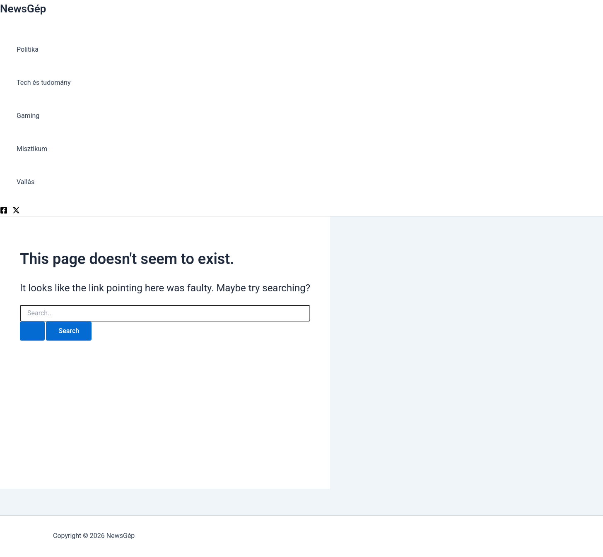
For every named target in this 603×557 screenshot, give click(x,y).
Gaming (28, 116)
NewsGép (23, 8)
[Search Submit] (32, 331)
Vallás (25, 182)
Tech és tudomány (43, 82)
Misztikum (32, 149)
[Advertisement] (165, 407)
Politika (28, 49)
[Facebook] (3, 212)
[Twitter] (16, 212)
